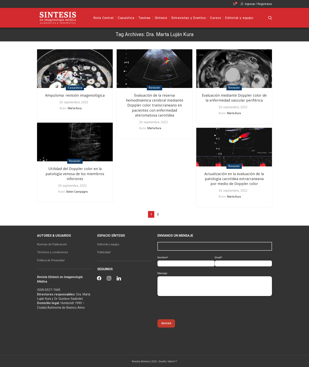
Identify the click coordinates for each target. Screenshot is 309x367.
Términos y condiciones (52, 252)
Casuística (75, 88)
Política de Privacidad (50, 260)
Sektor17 (172, 361)
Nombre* (186, 260)
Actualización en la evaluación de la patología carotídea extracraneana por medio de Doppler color (234, 178)
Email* (243, 260)
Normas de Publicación (52, 244)
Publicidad (103, 252)
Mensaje (214, 279)
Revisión (154, 88)
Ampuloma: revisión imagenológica (75, 95)
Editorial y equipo (108, 244)
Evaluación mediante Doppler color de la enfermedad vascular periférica (234, 98)
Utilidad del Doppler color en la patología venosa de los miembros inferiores (75, 173)
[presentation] (187, 307)
